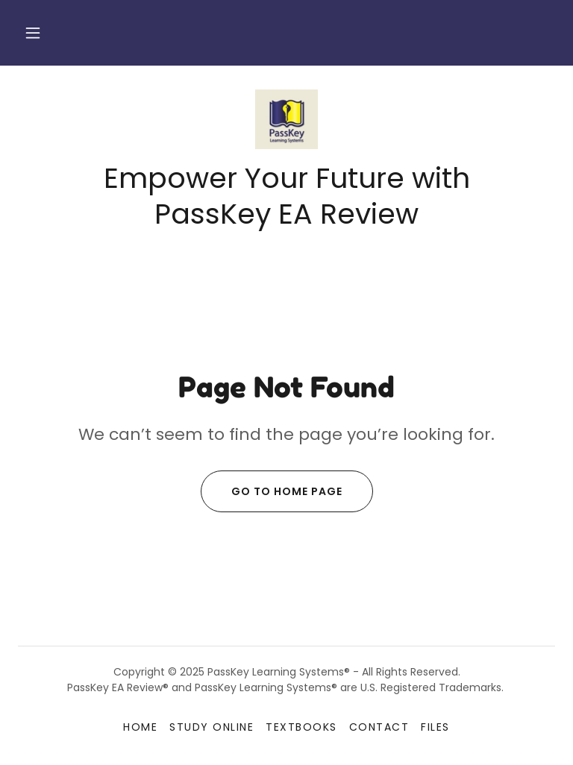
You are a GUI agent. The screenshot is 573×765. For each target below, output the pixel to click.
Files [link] (435, 727)
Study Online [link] (211, 727)
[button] (33, 33)
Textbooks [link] (301, 727)
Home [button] (140, 727)
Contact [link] (379, 727)
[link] (286, 119)
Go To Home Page (271, 491)
